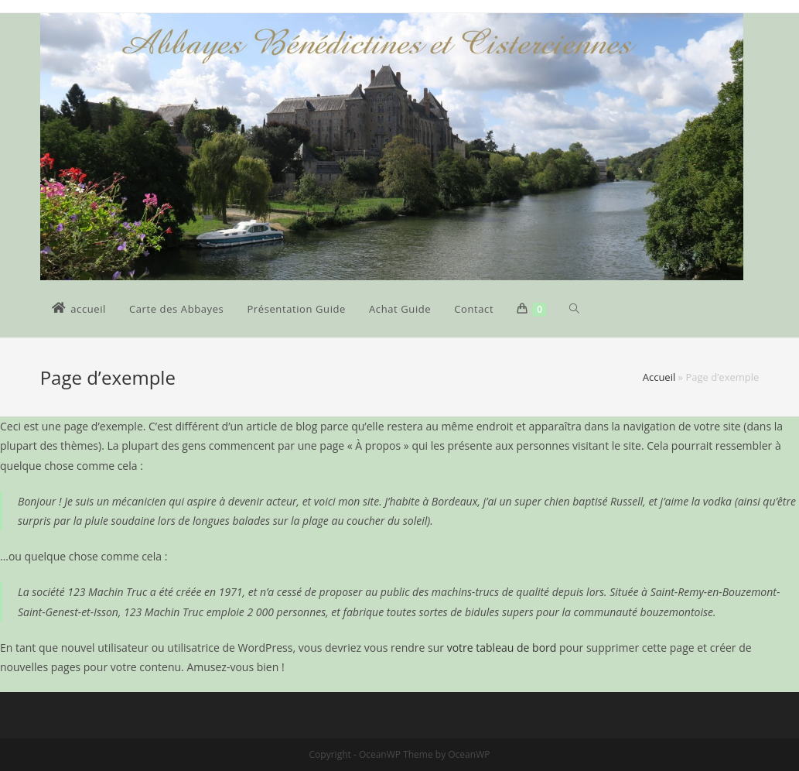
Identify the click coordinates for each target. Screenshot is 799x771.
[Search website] (574, 309)
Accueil (659, 377)
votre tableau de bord (502, 647)
